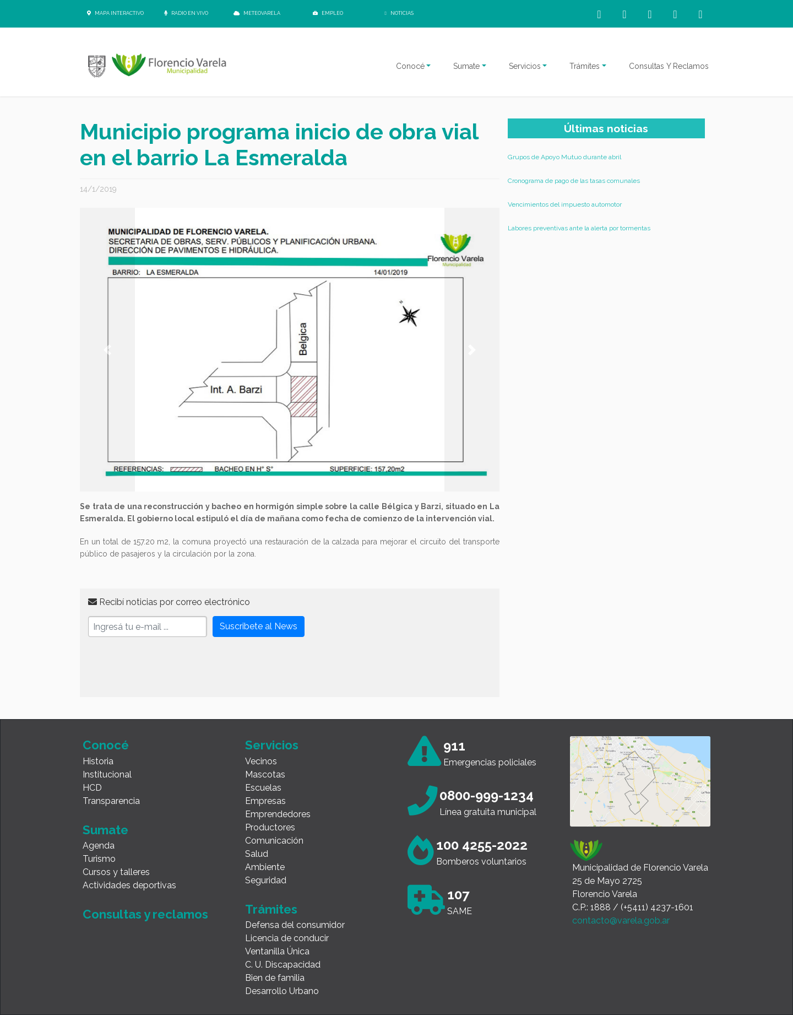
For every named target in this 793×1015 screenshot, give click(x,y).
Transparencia (111, 801)
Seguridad (265, 880)
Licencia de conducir (287, 938)
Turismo (99, 859)
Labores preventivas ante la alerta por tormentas (579, 228)
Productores (270, 827)
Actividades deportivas (129, 885)
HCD (92, 787)
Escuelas (263, 787)
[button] (107, 350)
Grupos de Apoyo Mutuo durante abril (564, 157)
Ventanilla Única (277, 951)
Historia (98, 761)
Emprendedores (278, 814)
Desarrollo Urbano (282, 991)
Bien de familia (275, 978)
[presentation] (172, 667)
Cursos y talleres (116, 872)
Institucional (107, 774)
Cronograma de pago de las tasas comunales (574, 181)
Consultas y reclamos (145, 914)
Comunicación (274, 840)
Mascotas (265, 774)
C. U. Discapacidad (283, 964)
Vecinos (261, 761)
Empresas (265, 801)
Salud (256, 854)
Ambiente (265, 867)
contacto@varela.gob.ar (621, 920)
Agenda (99, 845)
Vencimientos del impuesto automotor (565, 204)
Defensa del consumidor (295, 925)
